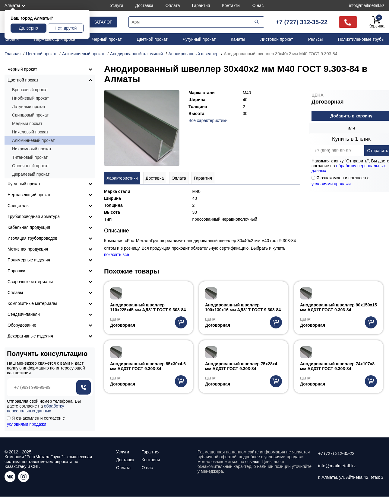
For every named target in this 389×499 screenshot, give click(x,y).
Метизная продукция (28, 249)
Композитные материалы (32, 303)
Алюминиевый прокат (33, 140)
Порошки (16, 270)
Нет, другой (66, 28)
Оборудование (22, 325)
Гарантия (201, 5)
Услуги (116, 5)
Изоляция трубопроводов (32, 238)
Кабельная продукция (29, 227)
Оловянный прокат (30, 165)
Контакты (231, 5)
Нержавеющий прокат (55, 39)
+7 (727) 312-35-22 (301, 22)
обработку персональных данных (35, 408)
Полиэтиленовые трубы (361, 39)
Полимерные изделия (29, 259)
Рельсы (315, 39)
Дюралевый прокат (30, 174)
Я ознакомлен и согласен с (36, 421)
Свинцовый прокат (30, 115)
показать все (116, 254)
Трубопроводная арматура (34, 216)
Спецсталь (18, 205)
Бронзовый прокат (30, 89)
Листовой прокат (276, 39)
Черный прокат (107, 39)
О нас (258, 5)
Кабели (12, 39)
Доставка (144, 5)
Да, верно (28, 28)
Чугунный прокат (199, 39)
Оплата (172, 5)
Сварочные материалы (30, 281)
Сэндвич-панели (24, 314)
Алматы (12, 5)
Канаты (238, 39)
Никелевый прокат (30, 132)
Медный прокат (27, 123)
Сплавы (15, 292)
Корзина (376, 22)
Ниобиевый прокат (30, 98)
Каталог (102, 22)
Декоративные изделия (30, 336)
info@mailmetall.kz (366, 5)
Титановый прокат (30, 157)
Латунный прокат (29, 106)
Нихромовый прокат (32, 148)
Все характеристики (207, 120)
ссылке (252, 461)
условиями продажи (331, 183)
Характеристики (122, 178)
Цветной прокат (152, 39)
